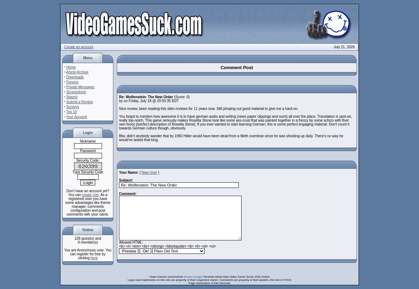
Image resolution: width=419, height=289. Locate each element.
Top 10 (71, 112)
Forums (72, 82)
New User (149, 172)
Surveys (72, 107)
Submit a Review (79, 102)
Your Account (76, 117)
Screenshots (76, 92)
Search (72, 97)
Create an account (79, 47)
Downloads (75, 77)
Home (71, 67)
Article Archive (77, 72)
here (94, 258)
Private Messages (80, 87)
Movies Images (193, 276)
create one (90, 195)
